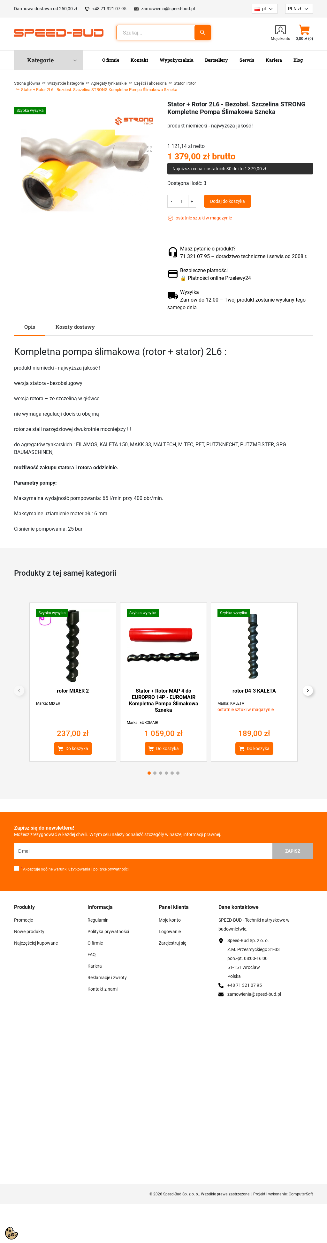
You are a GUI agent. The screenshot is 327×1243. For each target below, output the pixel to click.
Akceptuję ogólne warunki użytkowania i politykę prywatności (75, 868)
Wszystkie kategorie (65, 83)
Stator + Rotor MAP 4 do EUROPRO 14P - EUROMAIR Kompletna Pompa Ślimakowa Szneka (163, 700)
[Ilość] (181, 201)
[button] (304, 33)
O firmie (95, 943)
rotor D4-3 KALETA (254, 691)
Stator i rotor (185, 83)
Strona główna (27, 83)
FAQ (91, 954)
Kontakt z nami (102, 989)
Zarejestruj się (172, 943)
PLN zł (294, 8)
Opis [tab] (29, 326)
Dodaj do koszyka (227, 201)
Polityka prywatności (108, 931)
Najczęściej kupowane (36, 943)
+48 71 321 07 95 (109, 8)
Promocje (23, 920)
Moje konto (170, 920)
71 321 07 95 (195, 256)
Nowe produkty (29, 931)
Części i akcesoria (150, 83)
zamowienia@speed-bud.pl (168, 8)
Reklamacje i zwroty (107, 977)
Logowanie (170, 931)
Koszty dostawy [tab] (75, 326)
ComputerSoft (301, 1194)
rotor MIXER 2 (73, 691)
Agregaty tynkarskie (109, 83)
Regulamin (98, 920)
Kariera (94, 966)
